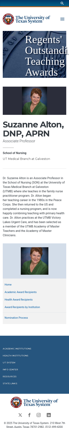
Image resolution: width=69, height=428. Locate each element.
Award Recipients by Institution (22, 307)
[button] (34, 260)
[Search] (62, 3)
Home (8, 284)
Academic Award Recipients (21, 292)
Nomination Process (16, 317)
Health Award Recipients (19, 299)
